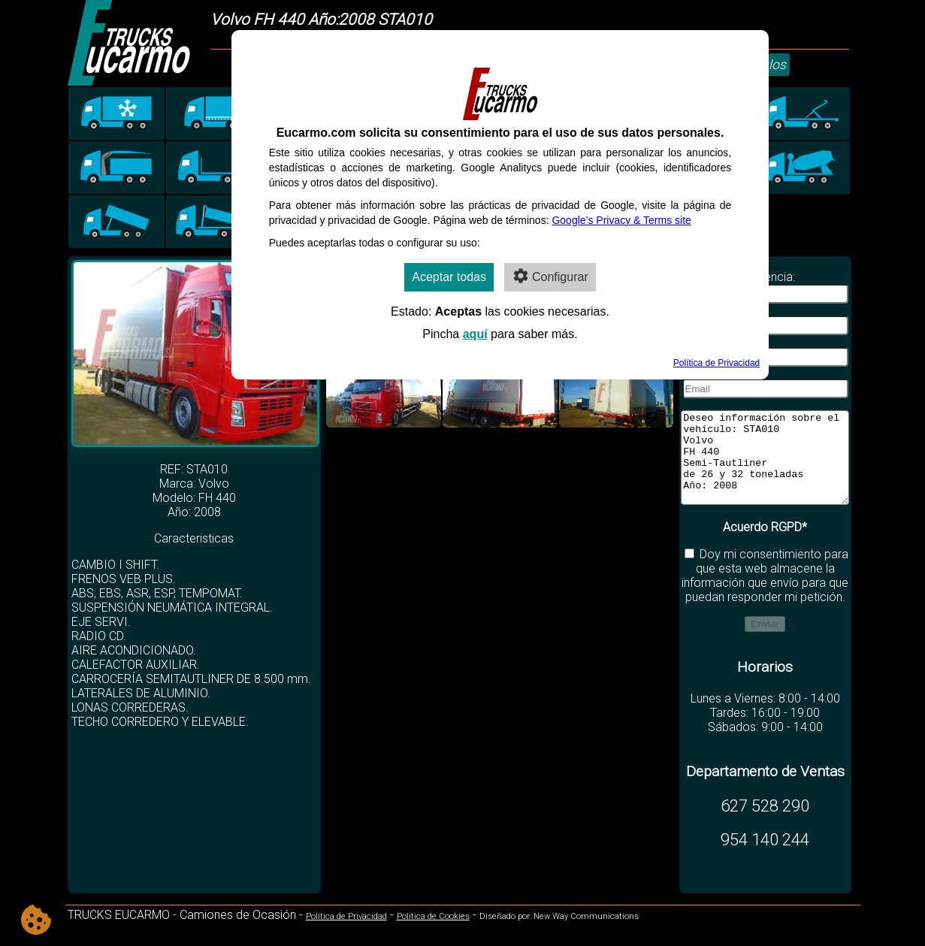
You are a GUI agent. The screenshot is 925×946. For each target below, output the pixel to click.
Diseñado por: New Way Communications (559, 934)
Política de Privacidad (346, 934)
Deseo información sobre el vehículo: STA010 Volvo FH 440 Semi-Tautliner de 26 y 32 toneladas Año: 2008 (765, 466)
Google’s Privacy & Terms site (621, 220)
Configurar (550, 276)
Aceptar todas (449, 277)
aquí (475, 334)
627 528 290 (765, 823)
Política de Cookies (433, 934)
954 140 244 (765, 857)
